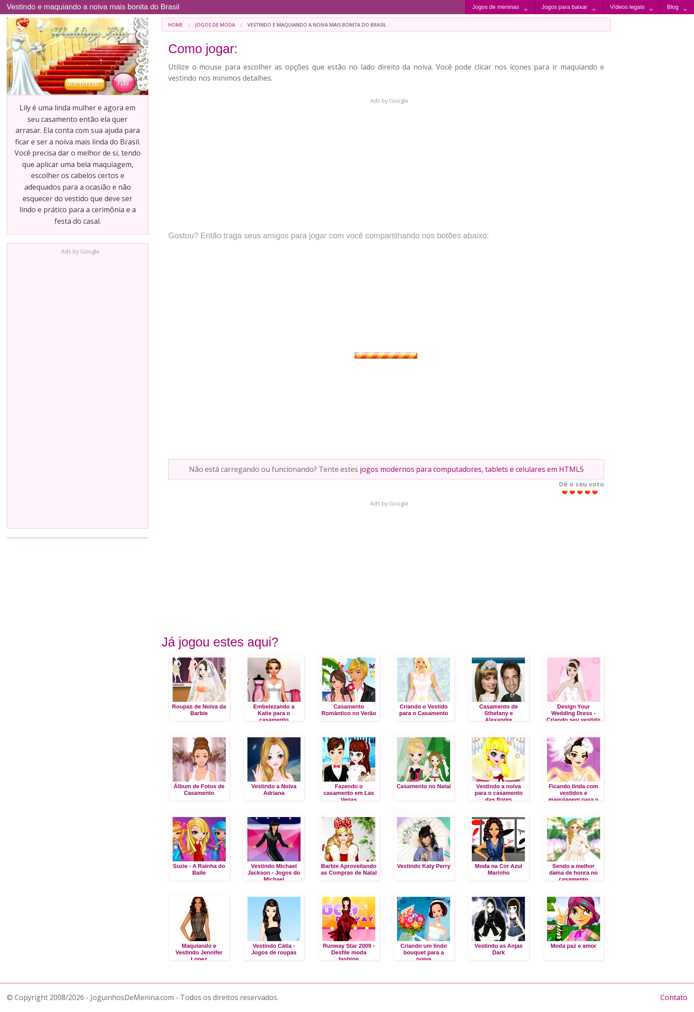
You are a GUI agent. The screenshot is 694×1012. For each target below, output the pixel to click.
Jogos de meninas (495, 7)
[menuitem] (175, 24)
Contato (673, 997)
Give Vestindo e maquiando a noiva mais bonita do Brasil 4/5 (587, 492)
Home (175, 24)
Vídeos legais (627, 7)
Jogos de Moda (215, 24)
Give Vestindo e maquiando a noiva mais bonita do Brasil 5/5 (595, 492)
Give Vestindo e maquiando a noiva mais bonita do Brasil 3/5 (580, 492)
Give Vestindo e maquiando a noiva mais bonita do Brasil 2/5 (572, 492)
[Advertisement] (77, 389)
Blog (673, 7)
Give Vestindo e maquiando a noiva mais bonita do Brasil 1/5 (565, 492)
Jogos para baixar (564, 7)
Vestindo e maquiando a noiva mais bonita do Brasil (93, 7)
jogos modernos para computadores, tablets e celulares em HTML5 (472, 469)
